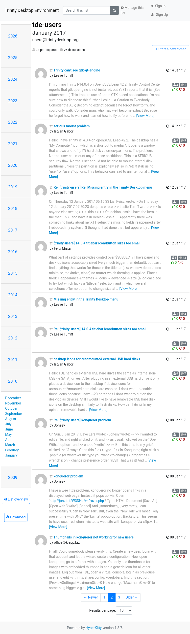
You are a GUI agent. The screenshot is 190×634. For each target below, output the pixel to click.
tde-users (47, 25)
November (13, 403)
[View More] (145, 116)
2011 (13, 359)
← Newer (91, 597)
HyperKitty (94, 628)
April (8, 440)
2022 (13, 122)
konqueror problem (66, 476)
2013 (13, 316)
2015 (13, 273)
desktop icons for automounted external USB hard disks (94, 359)
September (13, 414)
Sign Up (159, 15)
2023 (13, 100)
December (13, 398)
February (12, 450)
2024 (13, 79)
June (9, 429)
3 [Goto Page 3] (119, 597)
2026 (13, 35)
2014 (13, 294)
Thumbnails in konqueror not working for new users (91, 537)
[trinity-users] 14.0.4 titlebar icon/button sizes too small (95, 243)
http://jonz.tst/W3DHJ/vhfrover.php (76, 501)
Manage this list (132, 10)
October (11, 408)
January (11, 455)
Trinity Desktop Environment (32, 10)
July (8, 424)
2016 (13, 251)
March (10, 445)
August (10, 419)
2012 (13, 337)
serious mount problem (69, 126)
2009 (13, 477)
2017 (13, 230)
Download (16, 517)
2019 (13, 186)
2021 (13, 143)
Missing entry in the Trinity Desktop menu (83, 299)
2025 (13, 57)
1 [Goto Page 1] (104, 597)
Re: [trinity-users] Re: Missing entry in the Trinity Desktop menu (100, 187)
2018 (13, 208)
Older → (131, 597)
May (8, 434)
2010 (13, 381)
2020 (13, 165)
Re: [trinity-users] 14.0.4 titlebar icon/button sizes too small (97, 329)
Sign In (158, 6)
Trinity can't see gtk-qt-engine (74, 70)
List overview (16, 499)
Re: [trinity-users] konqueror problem (80, 420)
